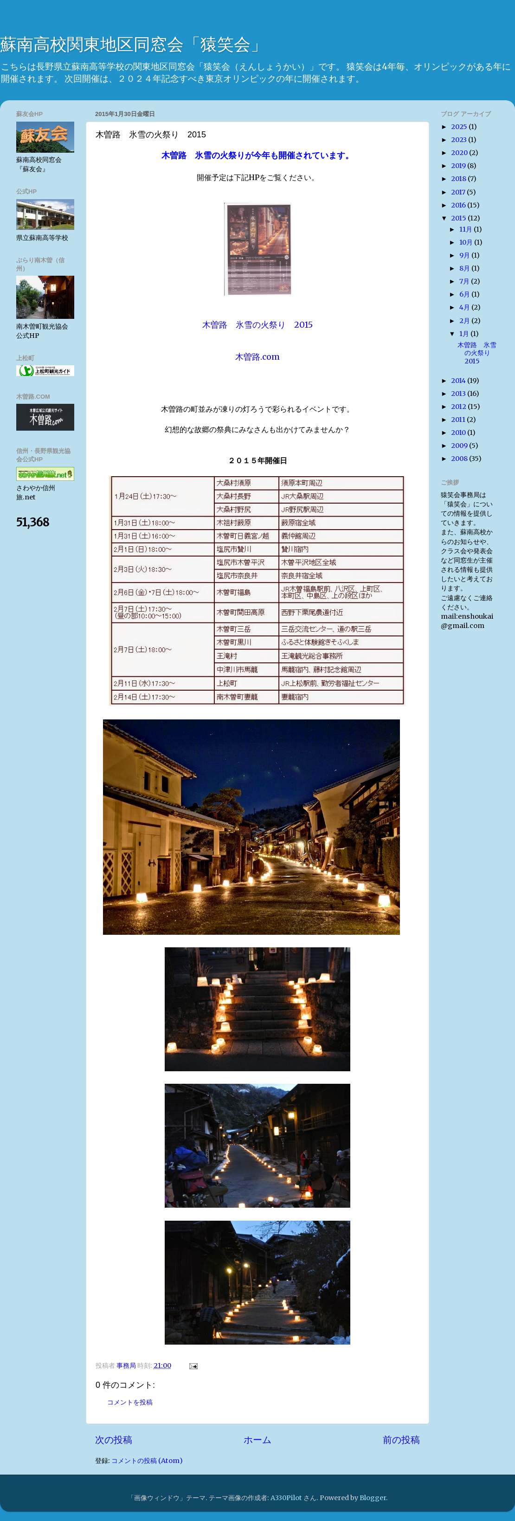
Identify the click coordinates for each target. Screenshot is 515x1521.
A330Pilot (286, 1498)
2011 (459, 419)
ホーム (257, 1440)
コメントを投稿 (130, 1402)
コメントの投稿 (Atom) (147, 1460)
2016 (459, 205)
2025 (460, 127)
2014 (459, 380)
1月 (464, 334)
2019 (459, 166)
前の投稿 (401, 1440)
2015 (459, 218)
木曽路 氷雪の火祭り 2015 (477, 353)
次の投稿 (113, 1440)
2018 (459, 179)
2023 (459, 140)
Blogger (373, 1498)
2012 (459, 406)
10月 (466, 242)
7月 (465, 281)
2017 (459, 192)
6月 (465, 294)
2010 (459, 432)
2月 (465, 321)
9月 (465, 255)
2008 (460, 458)
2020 (460, 153)
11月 (466, 229)
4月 (465, 307)
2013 (459, 393)
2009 (460, 445)
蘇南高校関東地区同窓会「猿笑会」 (133, 44)
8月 (465, 268)
